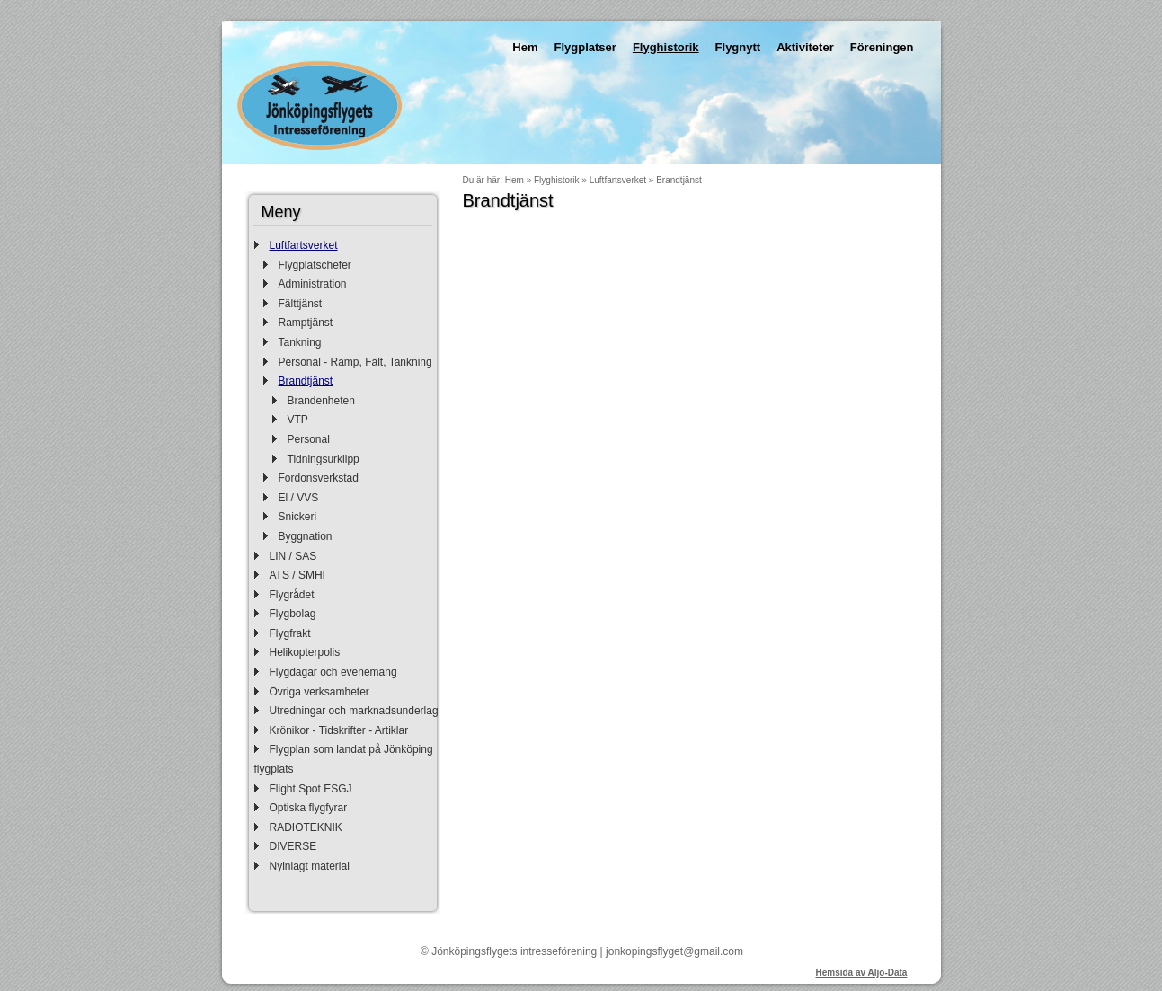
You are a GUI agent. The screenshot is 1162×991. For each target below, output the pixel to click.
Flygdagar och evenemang (333, 672)
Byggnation (306, 536)
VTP (298, 419)
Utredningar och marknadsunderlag (354, 710)
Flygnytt (738, 47)
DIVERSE (293, 846)
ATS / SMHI (297, 575)
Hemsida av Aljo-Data (862, 973)
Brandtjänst (306, 381)
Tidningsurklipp (323, 459)
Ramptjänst (306, 322)
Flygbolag (293, 613)
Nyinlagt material (310, 866)
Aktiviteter (805, 47)
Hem (524, 47)
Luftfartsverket (304, 245)
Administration (313, 284)
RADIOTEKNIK (306, 827)
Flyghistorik (666, 47)
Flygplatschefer (315, 265)
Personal (309, 439)
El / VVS (299, 497)
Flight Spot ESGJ (311, 789)
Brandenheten (321, 400)
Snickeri (298, 516)
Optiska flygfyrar (309, 807)
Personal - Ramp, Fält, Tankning (355, 362)
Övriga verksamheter (319, 692)
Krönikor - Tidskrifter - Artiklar (339, 730)
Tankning (300, 342)
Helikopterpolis (305, 652)
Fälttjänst (301, 303)
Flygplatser (585, 47)
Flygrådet (292, 594)
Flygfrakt (290, 633)
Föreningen (882, 47)
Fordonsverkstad (319, 478)
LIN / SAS (293, 556)
